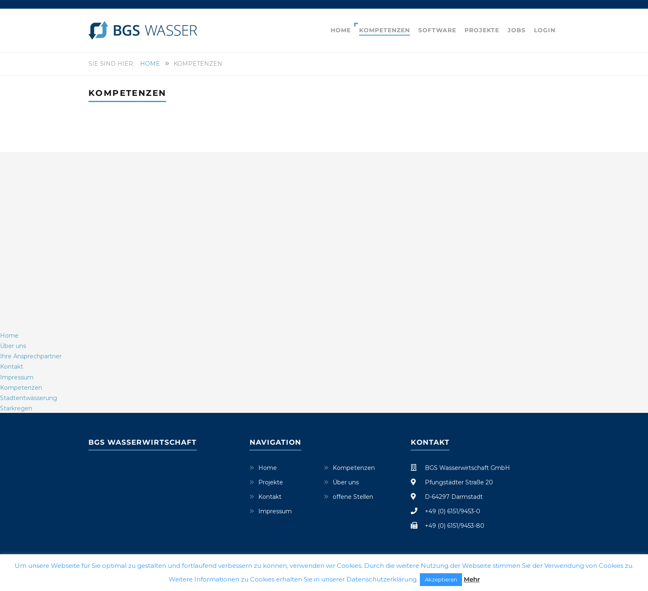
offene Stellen (353, 496)
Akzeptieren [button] (441, 579)
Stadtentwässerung (28, 398)
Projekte (482, 30)
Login (544, 30)
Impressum (275, 511)
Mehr (472, 579)
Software (437, 30)
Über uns (346, 482)
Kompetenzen (384, 30)
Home (341, 30)
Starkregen (16, 408)
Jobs (516, 30)
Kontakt (269, 496)
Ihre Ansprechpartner (31, 356)
